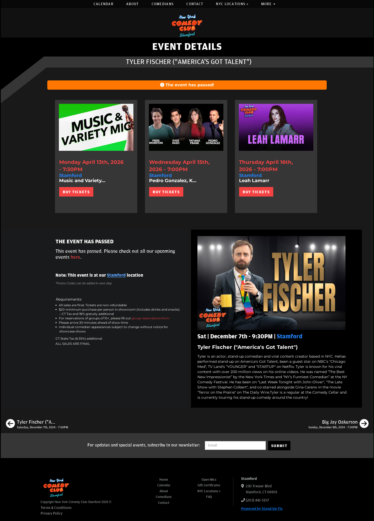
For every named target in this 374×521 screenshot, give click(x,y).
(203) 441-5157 (257, 500)
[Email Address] (235, 445)
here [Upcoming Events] (75, 257)
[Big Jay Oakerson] (338, 424)
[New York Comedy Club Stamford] (187, 25)
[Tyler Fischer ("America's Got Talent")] (37, 424)
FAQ (209, 497)
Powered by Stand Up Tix (262, 509)
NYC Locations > (232, 4)
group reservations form (150, 318)
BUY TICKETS (76, 192)
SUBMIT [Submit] (279, 445)
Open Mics (209, 480)
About (132, 4)
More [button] (268, 4)
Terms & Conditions (56, 508)
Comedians (163, 4)
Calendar (103, 4)
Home (163, 480)
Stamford (116, 275)
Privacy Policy (51, 513)
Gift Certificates (209, 485)
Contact (194, 4)
